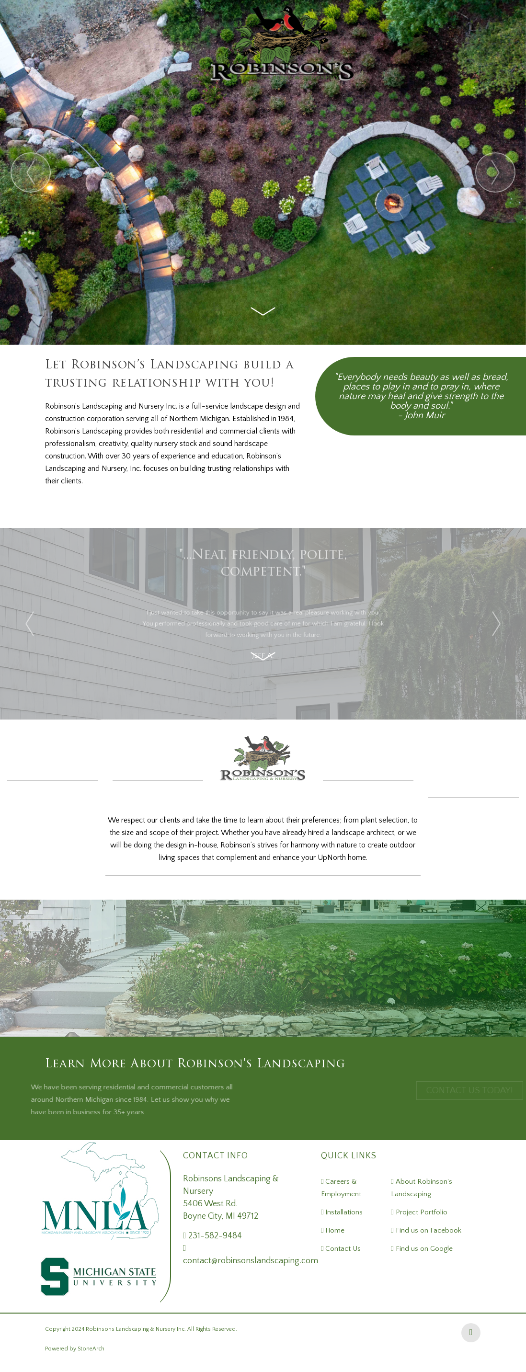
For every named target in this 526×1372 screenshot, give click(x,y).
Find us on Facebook (427, 1230)
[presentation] (31, 172)
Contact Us (342, 1249)
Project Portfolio (420, 1212)
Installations (343, 1212)
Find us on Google (423, 1249)
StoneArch (91, 1349)
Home (333, 1230)
